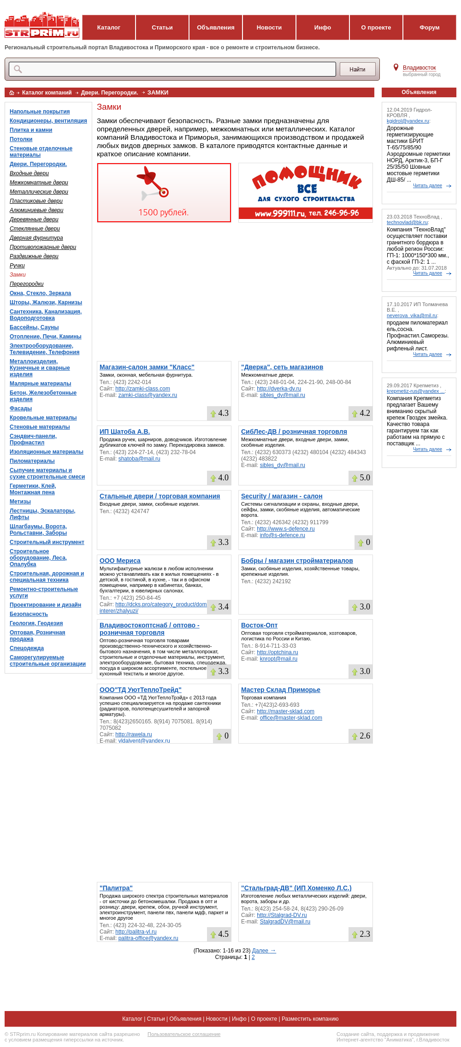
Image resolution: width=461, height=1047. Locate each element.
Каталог (108, 27)
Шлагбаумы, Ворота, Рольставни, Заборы (38, 529)
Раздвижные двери (34, 256)
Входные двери (29, 173)
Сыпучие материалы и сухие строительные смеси (47, 473)
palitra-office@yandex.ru (148, 938)
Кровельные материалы (43, 417)
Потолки (21, 139)
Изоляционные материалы (46, 452)
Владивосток (419, 68)
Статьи (162, 27)
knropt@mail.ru (279, 659)
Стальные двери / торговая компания (160, 496)
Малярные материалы (40, 383)
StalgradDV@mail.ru (285, 921)
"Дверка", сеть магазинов (282, 367)
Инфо (322, 27)
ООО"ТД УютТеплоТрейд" (141, 689)
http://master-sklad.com (285, 711)
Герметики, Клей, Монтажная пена (33, 489)
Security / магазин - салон (282, 496)
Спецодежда (27, 648)
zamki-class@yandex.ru (147, 395)
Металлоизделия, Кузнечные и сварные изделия (40, 368)
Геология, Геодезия (36, 623)
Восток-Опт (259, 625)
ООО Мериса (120, 560)
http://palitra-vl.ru (135, 932)
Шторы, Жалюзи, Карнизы (46, 302)
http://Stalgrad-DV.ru (282, 915)
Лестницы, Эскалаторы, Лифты (43, 514)
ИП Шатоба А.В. (125, 431)
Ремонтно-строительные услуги (44, 592)
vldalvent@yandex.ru (144, 741)
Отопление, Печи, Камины (46, 336)
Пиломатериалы (32, 461)
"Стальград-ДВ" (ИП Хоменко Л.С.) (296, 888)
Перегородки (27, 284)
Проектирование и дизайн (45, 605)
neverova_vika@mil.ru (412, 315)
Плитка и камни (31, 130)
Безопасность (29, 614)
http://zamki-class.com (142, 388)
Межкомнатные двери (39, 182)
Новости (269, 27)
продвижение (423, 1034)
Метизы (20, 501)
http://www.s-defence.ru (285, 529)
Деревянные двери (34, 219)
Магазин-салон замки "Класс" (147, 367)
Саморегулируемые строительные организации (48, 660)
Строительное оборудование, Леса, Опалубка (38, 558)
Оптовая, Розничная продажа (37, 635)
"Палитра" (116, 888)
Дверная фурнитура (36, 238)
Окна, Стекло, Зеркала (40, 293)
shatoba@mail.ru (139, 458)
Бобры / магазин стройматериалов (297, 560)
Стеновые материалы (40, 427)
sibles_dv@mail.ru (282, 395)
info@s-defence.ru (282, 535)
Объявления (216, 27)
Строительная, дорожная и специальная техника (47, 576)
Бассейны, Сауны (34, 327)
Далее (264, 950)
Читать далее (427, 185)
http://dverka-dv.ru (279, 388)
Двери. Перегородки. (109, 92)
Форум (429, 27)
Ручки (17, 265)
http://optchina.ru (277, 652)
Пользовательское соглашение (184, 1034)
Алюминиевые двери (36, 210)
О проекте (376, 27)
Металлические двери (39, 192)
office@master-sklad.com (291, 718)
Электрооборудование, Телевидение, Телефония (44, 349)
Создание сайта (355, 1034)
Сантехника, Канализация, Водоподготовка (46, 314)
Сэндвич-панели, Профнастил (33, 439)
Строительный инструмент (47, 542)
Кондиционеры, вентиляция (48, 121)
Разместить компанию (310, 1019)
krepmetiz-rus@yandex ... (416, 391)
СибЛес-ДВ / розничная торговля (294, 431)
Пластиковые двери (36, 201)
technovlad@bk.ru (407, 222)
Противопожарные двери (43, 247)
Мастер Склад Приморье (280, 689)
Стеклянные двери (35, 228)
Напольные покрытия (40, 111)
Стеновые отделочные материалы (41, 151)
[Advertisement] (235, 291)
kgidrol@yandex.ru (408, 121)
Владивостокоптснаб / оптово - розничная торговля (150, 628)
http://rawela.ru (133, 734)
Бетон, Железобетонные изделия (43, 396)
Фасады (21, 408)
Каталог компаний (47, 92)
